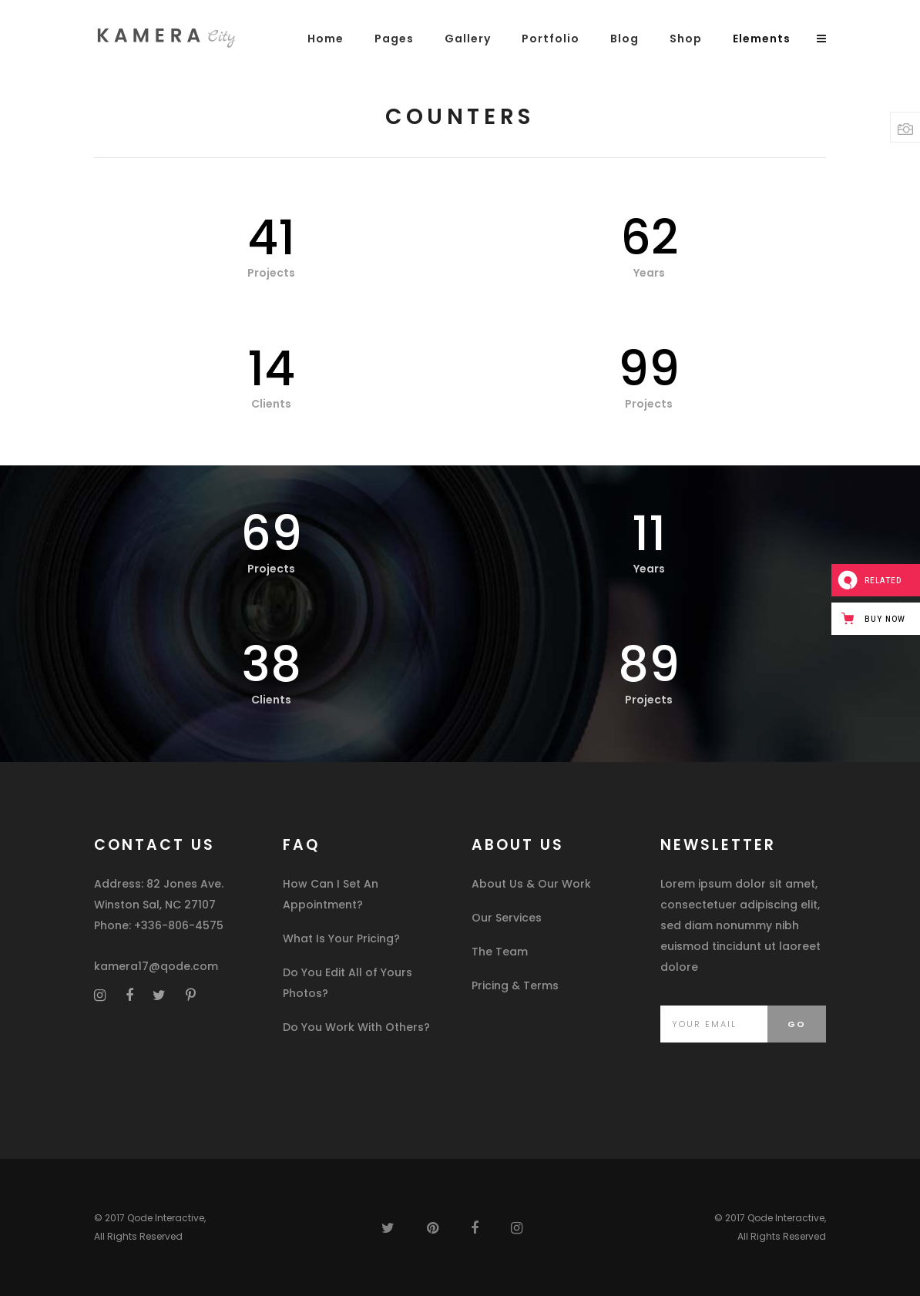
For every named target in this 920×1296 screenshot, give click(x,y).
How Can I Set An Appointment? (330, 894)
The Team (500, 951)
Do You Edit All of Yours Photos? (347, 983)
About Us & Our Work (531, 883)
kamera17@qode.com (156, 966)
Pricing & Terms (515, 985)
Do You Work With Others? (356, 1027)
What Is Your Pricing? (341, 938)
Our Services (507, 917)
